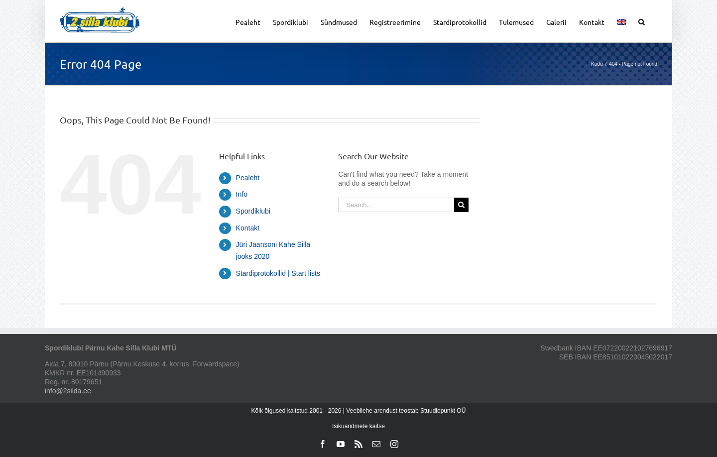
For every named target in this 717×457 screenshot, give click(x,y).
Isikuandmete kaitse (358, 426)
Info (241, 194)
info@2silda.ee (68, 391)
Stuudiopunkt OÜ (443, 410)
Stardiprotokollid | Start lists (278, 273)
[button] (641, 21)
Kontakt (247, 228)
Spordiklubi (253, 211)
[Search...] (396, 205)
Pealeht (247, 178)
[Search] (461, 205)
